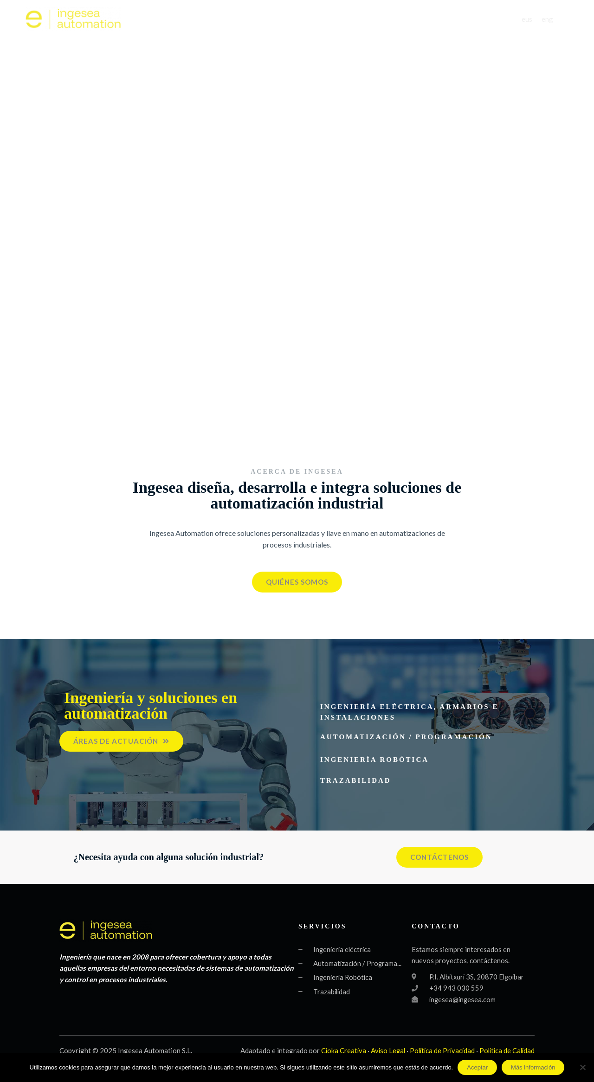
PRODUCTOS (413, 19)
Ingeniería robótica (374, 759)
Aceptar (477, 1067)
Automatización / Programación (406, 737)
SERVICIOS (351, 19)
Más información (533, 1067)
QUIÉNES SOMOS (282, 19)
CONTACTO (477, 19)
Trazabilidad (355, 780)
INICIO (229, 19)
